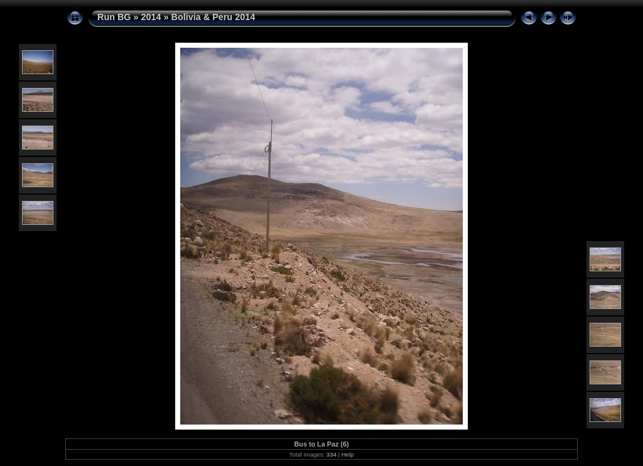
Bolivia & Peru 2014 (213, 17)
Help (348, 454)
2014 (151, 17)
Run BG (114, 17)
